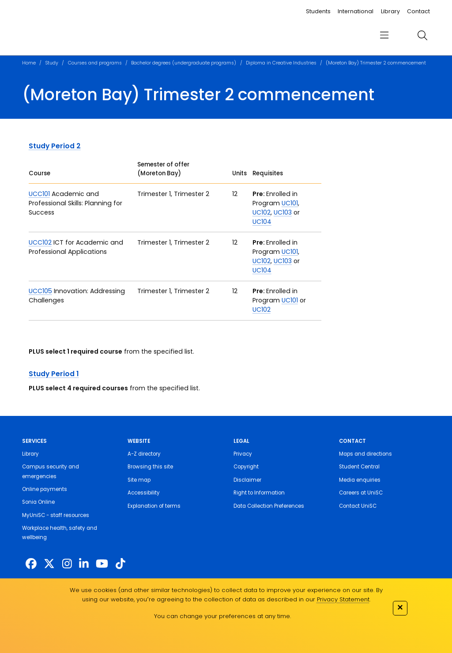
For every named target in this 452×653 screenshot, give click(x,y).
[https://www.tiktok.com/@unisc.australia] (120, 564)
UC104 (261, 221)
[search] (422, 35)
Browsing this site (150, 466)
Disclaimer (247, 479)
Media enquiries (359, 479)
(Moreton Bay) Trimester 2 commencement (376, 63)
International (355, 11)
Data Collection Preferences (269, 506)
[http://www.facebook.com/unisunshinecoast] (31, 564)
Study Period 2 (55, 146)
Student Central (359, 466)
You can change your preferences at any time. (222, 616)
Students (318, 11)
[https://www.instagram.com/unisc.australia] (67, 564)
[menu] (384, 35)
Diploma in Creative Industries (281, 63)
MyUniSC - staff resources (55, 515)
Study (51, 63)
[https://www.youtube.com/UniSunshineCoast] (102, 564)
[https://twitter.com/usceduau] (49, 564)
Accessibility (144, 492)
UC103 (283, 212)
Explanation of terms (154, 506)
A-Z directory (144, 453)
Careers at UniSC (361, 492)
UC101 (290, 203)
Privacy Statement (343, 599)
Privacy (243, 453)
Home (29, 63)
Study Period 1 (54, 373)
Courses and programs (95, 63)
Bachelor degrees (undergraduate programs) (183, 63)
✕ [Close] (400, 607)
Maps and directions (365, 453)
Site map (139, 479)
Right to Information (259, 492)
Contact (418, 11)
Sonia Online (38, 502)
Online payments (44, 489)
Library (390, 11)
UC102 (261, 212)
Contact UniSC (358, 506)
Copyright (246, 466)
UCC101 (39, 193)
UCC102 (40, 242)
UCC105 (40, 291)
